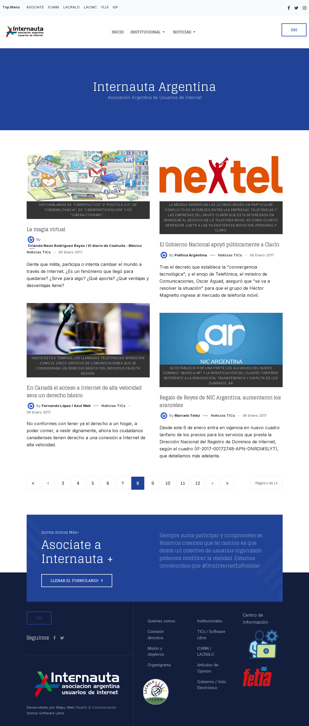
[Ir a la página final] (227, 483)
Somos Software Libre (45, 713)
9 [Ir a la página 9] (152, 483)
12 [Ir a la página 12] (197, 483)
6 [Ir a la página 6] (108, 483)
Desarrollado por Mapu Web (50, 707)
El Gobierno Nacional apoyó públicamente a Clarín (219, 244)
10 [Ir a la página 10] (167, 483)
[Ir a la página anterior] (48, 483)
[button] (148, 32)
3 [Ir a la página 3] (63, 483)
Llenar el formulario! (75, 580)
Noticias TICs (39, 252)
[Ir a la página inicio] (33, 483)
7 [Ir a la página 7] (122, 483)
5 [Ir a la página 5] (93, 483)
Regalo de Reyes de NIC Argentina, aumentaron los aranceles (220, 401)
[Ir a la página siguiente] (212, 483)
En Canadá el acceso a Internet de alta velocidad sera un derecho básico (84, 391)
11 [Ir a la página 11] (182, 483)
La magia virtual (46, 229)
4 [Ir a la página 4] (78, 483)
